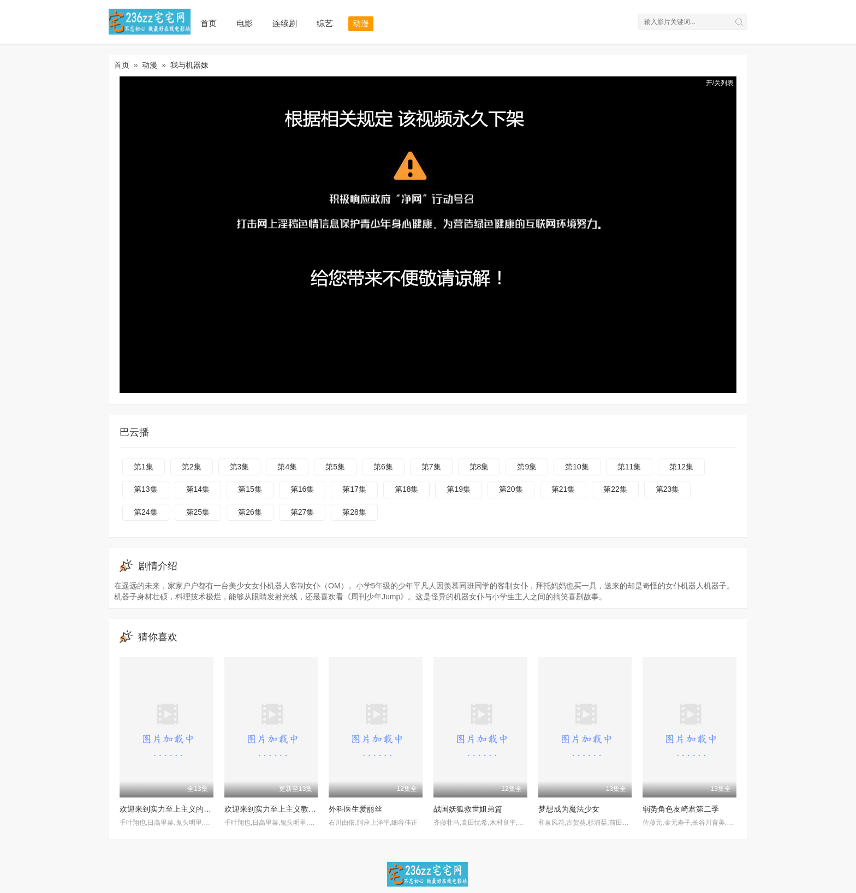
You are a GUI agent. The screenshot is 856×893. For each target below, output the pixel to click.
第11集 (629, 466)
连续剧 (284, 23)
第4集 (287, 466)
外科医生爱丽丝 (355, 809)
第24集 (146, 512)
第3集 (239, 466)
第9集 (527, 466)
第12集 (681, 466)
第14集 (198, 489)
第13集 (146, 489)
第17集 (354, 489)
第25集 (198, 512)
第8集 (479, 466)
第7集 (431, 466)
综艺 (325, 23)
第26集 (250, 512)
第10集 (577, 466)
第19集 (459, 489)
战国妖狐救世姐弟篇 (467, 809)
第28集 (354, 512)
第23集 (668, 489)
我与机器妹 (189, 65)
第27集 (302, 512)
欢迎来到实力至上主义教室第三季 (281, 809)
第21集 (563, 489)
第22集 (615, 489)
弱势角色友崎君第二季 (681, 809)
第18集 (407, 489)
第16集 (302, 489)
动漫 (361, 23)
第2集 (191, 466)
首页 (208, 23)
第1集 (143, 466)
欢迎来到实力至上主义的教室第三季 (181, 809)
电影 (244, 23)
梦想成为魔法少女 (568, 809)
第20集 (511, 489)
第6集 (383, 466)
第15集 (250, 489)
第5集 (335, 466)
